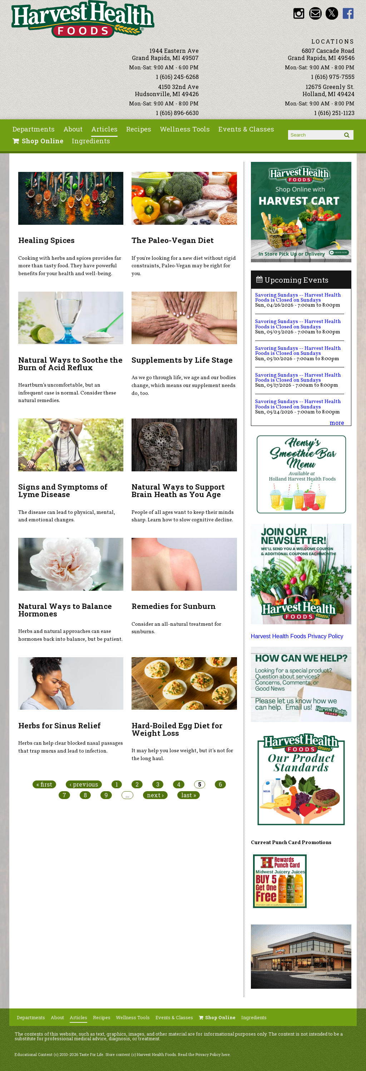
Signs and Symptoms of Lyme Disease (63, 490)
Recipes (138, 129)
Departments (34, 129)
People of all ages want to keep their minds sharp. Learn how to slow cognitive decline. (183, 516)
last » (188, 795)
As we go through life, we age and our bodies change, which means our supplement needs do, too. (184, 385)
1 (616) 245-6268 (177, 76)
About (73, 129)
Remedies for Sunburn (174, 606)
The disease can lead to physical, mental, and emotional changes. (66, 516)
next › (155, 795)
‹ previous (84, 784)
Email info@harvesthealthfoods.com (315, 13)
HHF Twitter (332, 13)
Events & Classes (246, 129)
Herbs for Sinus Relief (59, 725)
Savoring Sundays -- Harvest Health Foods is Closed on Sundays (298, 298)
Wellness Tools (185, 129)
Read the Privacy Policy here (204, 1054)
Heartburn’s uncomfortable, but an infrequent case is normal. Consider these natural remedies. (67, 393)
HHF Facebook (348, 13)
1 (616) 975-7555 (333, 76)
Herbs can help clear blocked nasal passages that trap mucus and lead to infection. (70, 747)
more (337, 422)
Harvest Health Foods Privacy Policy (297, 636)
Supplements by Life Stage (182, 360)
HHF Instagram (299, 13)
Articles (104, 129)
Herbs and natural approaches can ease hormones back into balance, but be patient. (70, 635)
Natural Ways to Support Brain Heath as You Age (178, 490)
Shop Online (42, 141)
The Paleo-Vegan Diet (173, 240)
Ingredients (91, 141)
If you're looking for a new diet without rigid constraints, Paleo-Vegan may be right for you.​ (184, 266)
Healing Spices (46, 240)
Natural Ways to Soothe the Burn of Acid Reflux (70, 363)
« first (44, 784)
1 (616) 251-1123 (334, 112)
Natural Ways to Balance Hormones (65, 610)
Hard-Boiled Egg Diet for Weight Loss (177, 729)
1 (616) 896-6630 (177, 112)
